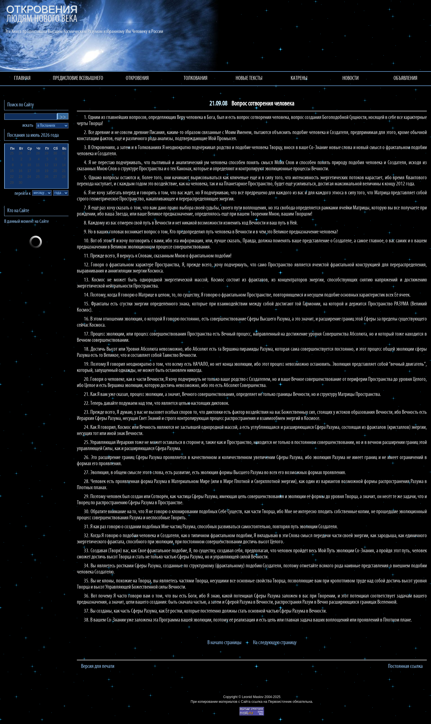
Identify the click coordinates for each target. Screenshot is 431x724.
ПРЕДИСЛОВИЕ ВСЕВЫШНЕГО (78, 78)
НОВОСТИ (350, 78)
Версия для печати (97, 666)
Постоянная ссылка (405, 666)
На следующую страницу (275, 643)
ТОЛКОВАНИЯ (195, 78)
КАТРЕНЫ (299, 78)
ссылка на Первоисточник (271, 702)
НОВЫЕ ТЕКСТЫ (249, 78)
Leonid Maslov (252, 697)
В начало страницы (224, 643)
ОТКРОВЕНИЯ (137, 78)
